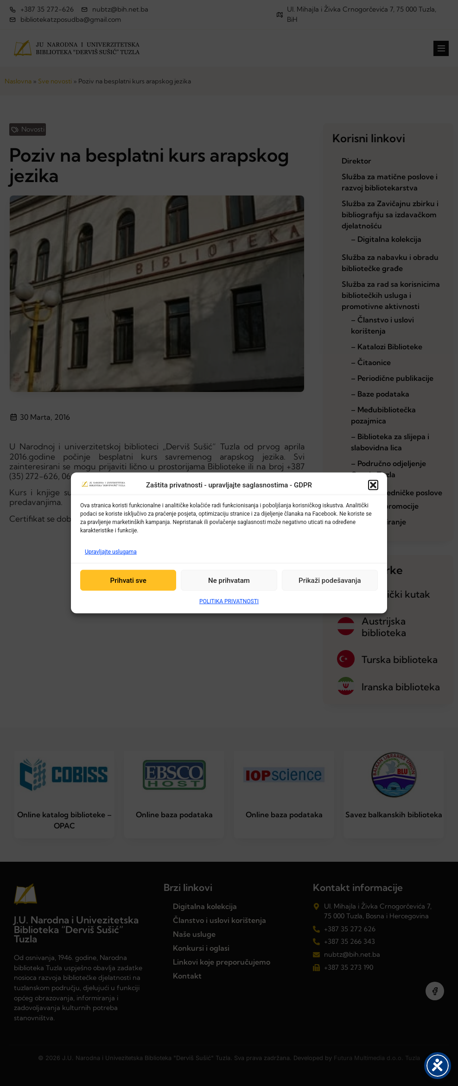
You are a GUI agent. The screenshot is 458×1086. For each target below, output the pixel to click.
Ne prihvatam (229, 580)
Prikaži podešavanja (330, 580)
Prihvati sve (128, 580)
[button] (373, 485)
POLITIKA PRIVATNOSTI (229, 601)
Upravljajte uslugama (111, 552)
